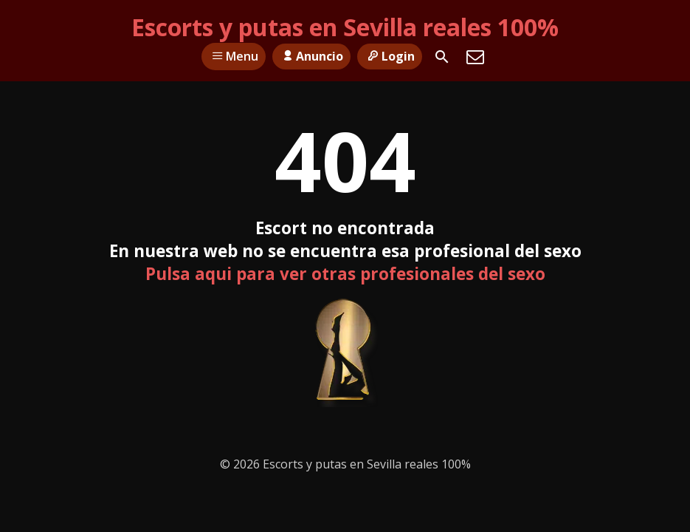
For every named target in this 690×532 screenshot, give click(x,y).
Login (389, 56)
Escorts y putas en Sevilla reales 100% (345, 27)
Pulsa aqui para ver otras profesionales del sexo (345, 273)
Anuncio (311, 56)
